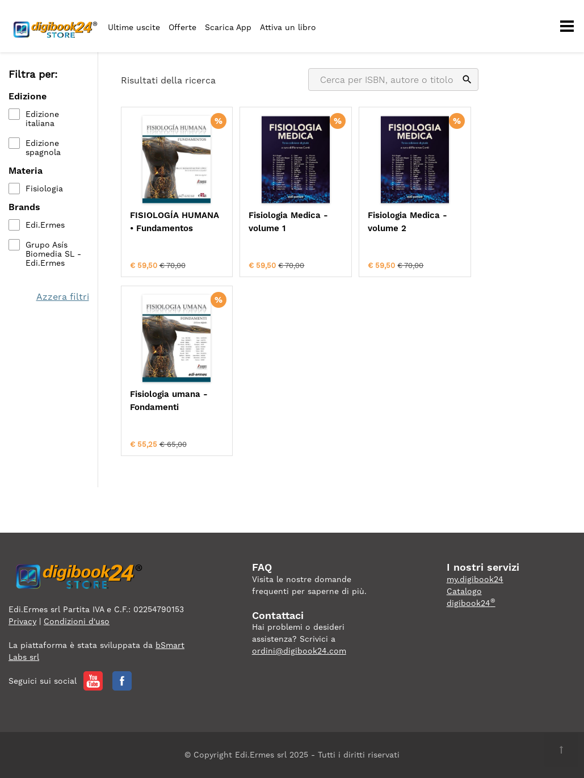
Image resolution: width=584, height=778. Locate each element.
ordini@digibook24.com (299, 650)
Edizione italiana (42, 119)
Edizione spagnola (43, 148)
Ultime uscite (134, 27)
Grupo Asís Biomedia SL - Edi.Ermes (53, 253)
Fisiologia (44, 188)
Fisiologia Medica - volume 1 (288, 221)
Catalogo (464, 591)
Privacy (22, 621)
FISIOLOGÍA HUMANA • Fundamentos (174, 221)
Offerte (182, 27)
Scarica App (228, 27)
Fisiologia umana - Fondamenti (169, 400)
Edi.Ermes (45, 224)
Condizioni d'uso (77, 621)
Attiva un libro (288, 27)
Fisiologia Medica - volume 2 (407, 221)
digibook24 (471, 603)
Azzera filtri (62, 296)
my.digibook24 (475, 579)
